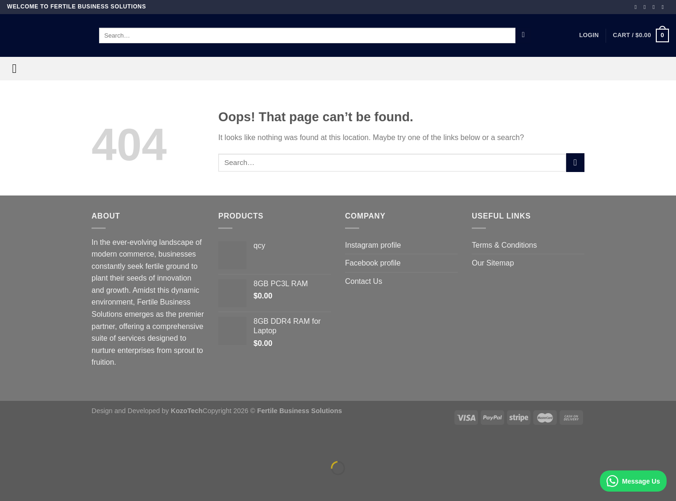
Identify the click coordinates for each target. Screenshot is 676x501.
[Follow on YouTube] (664, 7)
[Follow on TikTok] (655, 7)
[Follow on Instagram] (646, 7)
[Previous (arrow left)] (9, 484)
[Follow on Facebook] (637, 7)
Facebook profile (372, 263)
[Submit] (523, 36)
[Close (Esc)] (9, 445)
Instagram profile (373, 245)
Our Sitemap (493, 263)
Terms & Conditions (504, 245)
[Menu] (18, 69)
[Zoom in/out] (37, 445)
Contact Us (363, 281)
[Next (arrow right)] (37, 484)
